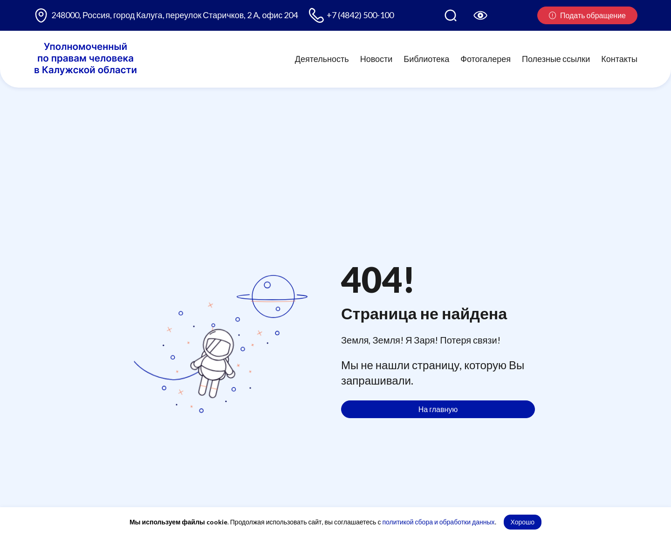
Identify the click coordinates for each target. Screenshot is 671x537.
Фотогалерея (485, 59)
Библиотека (426, 59)
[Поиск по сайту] (450, 15)
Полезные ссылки (556, 59)
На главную (438, 409)
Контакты (619, 59)
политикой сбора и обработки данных (438, 522)
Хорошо (523, 522)
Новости (376, 59)
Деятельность (322, 59)
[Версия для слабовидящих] (480, 15)
